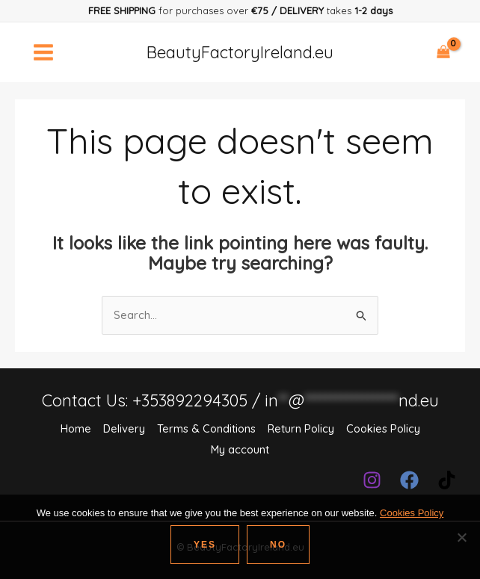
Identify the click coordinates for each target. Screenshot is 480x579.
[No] (461, 537)
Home (73, 428)
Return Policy (301, 428)
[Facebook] (409, 477)
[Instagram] (372, 477)
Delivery (122, 428)
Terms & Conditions (206, 428)
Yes (205, 544)
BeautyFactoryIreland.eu (240, 52)
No (278, 544)
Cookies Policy (385, 428)
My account (240, 449)
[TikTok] (446, 477)
